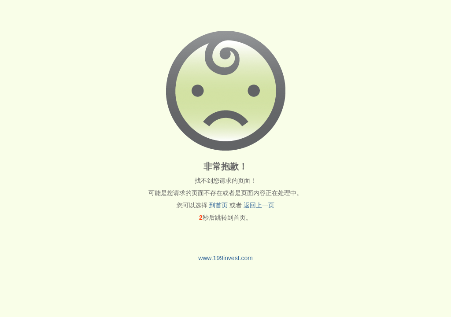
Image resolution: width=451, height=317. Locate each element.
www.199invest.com (225, 258)
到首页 (218, 205)
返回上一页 (259, 205)
